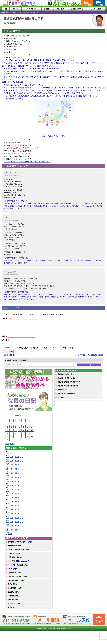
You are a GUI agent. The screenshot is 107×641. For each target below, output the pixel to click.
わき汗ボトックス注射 (18, 567)
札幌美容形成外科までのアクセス (69, 384)
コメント (6, 318)
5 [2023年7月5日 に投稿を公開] (19, 429)
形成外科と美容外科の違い (67, 380)
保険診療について (64, 392)
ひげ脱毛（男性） (17, 583)
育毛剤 (13, 587)
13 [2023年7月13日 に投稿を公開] (24, 432)
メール (5, 342)
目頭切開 (14, 602)
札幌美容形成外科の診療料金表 (68, 388)
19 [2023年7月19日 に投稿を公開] (19, 436)
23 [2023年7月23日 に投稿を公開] (7, 439)
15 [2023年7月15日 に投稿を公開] (32, 432)
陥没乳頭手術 (15, 548)
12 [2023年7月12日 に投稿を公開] (19, 432)
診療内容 (47, 9)
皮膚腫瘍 (14, 598)
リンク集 (61, 400)
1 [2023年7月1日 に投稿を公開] (31, 426)
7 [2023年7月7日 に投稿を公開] (27, 429)
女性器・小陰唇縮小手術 (19, 552)
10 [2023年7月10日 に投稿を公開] (11, 432)
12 (22, 459)
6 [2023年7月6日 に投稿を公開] (23, 429)
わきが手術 (18, 564)
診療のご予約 (99, 3)
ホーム (5, 9)
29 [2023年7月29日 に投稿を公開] (32, 439)
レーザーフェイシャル (18, 579)
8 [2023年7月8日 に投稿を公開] (31, 429)
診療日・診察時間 (77, 9)
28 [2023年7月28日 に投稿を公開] (28, 439)
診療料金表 (60, 9)
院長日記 (15, 9)
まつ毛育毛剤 (15, 590)
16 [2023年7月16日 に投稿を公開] (7, 436)
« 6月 (7, 446)
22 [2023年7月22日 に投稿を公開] (32, 436)
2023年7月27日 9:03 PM (11, 175)
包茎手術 (14, 594)
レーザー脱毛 (15, 575)
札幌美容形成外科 (5, 12)
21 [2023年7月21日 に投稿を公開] (28, 436)
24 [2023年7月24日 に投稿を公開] (11, 439)
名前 (4, 339)
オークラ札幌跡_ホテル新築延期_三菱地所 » (90, 357)
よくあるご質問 (96, 9)
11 (20, 459)
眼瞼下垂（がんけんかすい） (20, 544)
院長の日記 (16, 12)
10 (18, 459)
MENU (5, 3)
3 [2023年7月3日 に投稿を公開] (11, 429)
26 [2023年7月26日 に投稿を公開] (19, 439)
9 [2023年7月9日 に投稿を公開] (7, 432)
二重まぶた (14, 556)
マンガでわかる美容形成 (31, 9)
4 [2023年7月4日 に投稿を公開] (15, 429)
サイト (4, 346)
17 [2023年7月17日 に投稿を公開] (11, 436)
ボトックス (14, 606)
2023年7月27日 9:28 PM (11, 220)
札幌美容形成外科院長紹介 (67, 396)
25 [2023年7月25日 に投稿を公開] (15, 439)
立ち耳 (13, 571)
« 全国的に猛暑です (8, 357)
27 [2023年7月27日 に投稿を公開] (24, 439)
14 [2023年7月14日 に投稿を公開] (28, 432)
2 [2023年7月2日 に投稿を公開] (7, 429)
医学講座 (24, 12)
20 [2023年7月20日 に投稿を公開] (24, 436)
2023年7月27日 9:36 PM (11, 275)
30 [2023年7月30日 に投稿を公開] (7, 442)
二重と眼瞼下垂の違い (15, 560)
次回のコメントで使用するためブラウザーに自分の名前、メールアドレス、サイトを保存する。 (41, 350)
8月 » (12, 446)
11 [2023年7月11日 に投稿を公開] (15, 432)
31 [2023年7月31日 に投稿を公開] (11, 442)
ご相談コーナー (87, 3)
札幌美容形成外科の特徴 (66, 377)
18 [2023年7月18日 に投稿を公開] (15, 436)
